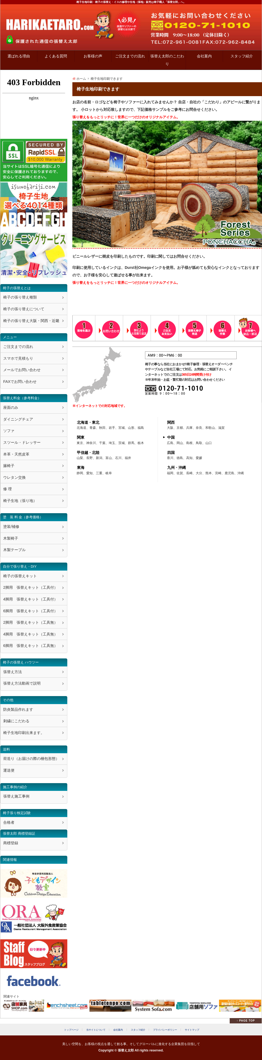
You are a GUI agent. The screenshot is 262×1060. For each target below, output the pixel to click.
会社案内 (204, 56)
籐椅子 (8, 466)
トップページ (71, 1029)
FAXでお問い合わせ (20, 381)
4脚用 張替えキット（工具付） (30, 599)
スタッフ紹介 (241, 56)
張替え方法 (12, 672)
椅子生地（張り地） (20, 500)
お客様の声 (93, 56)
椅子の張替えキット (20, 576)
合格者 (8, 822)
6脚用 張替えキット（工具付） (30, 611)
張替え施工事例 (16, 796)
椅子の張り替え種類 (20, 297)
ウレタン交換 (14, 477)
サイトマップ (192, 1029)
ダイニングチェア (18, 419)
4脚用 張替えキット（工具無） (30, 634)
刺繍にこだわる (16, 721)
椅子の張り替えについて (23, 309)
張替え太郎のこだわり (167, 60)
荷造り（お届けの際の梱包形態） (31, 758)
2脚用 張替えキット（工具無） (30, 622)
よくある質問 (56, 56)
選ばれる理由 (18, 56)
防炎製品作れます (18, 709)
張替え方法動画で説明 (22, 683)
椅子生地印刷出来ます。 (23, 733)
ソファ (8, 431)
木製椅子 (10, 538)
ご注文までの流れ (130, 56)
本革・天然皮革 (16, 454)
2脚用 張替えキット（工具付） (30, 587)
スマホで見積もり (18, 358)
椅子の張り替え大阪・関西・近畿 (31, 321)
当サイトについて (95, 1029)
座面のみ (10, 407)
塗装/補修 (11, 526)
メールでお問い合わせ (22, 370)
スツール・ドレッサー (22, 442)
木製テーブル (14, 550)
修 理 (7, 489)
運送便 (8, 770)
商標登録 (10, 843)
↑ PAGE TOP (246, 1020)
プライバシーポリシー (165, 1029)
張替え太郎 (126, 1050)
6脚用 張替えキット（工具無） (30, 645)
